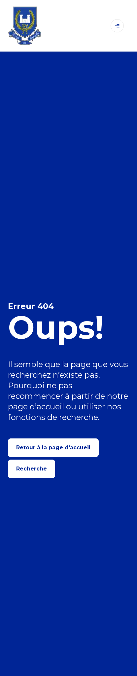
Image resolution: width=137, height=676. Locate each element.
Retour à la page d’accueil (53, 447)
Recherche (31, 469)
